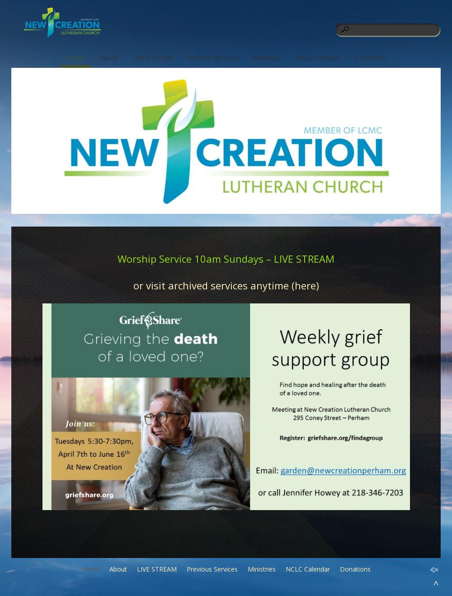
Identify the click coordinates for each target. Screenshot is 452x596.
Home (75, 57)
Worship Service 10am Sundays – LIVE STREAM (226, 258)
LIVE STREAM (152, 57)
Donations (370, 57)
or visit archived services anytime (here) (226, 285)
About (109, 57)
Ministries (267, 57)
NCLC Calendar (318, 57)
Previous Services (212, 57)
